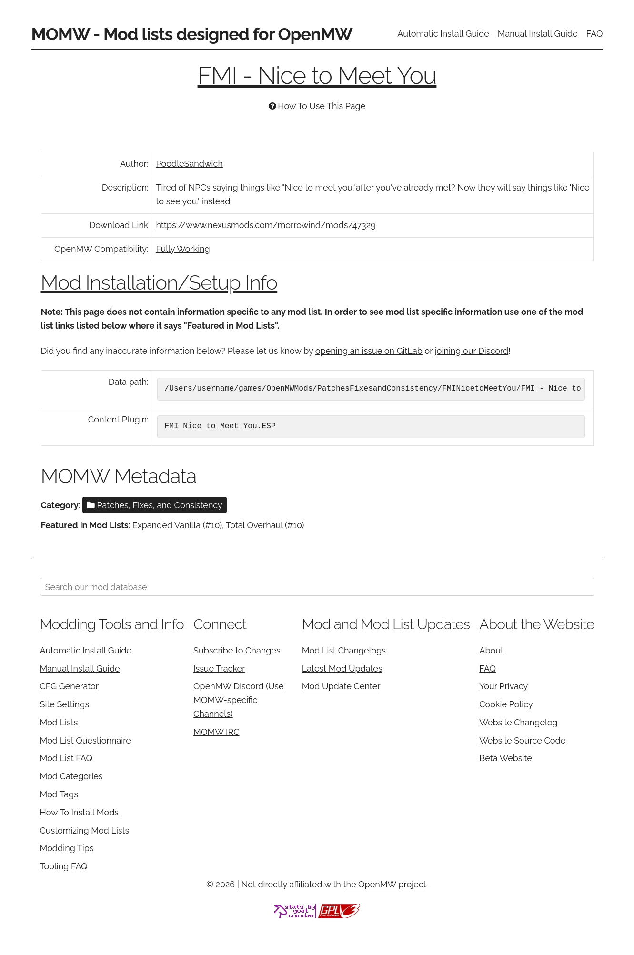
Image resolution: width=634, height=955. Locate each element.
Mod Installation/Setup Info (159, 282)
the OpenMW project (384, 884)
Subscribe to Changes (237, 650)
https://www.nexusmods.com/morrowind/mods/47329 (266, 225)
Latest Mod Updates (342, 668)
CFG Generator (69, 686)
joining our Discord (471, 351)
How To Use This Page (321, 106)
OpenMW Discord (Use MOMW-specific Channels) (238, 700)
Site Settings (65, 704)
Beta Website (505, 758)
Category (60, 505)
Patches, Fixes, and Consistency (154, 505)
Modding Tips (67, 848)
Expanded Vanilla (166, 525)
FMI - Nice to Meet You (317, 75)
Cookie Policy (506, 704)
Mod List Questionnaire (85, 740)
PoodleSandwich (189, 164)
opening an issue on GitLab (369, 351)
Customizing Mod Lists (85, 830)
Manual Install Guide (538, 34)
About (491, 650)
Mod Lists (109, 525)
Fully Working (183, 249)
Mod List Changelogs (344, 650)
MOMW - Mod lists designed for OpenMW (191, 34)
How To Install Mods (79, 812)
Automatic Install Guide (443, 34)
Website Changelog (518, 722)
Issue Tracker (219, 668)
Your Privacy (503, 686)
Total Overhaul (254, 525)
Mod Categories (71, 776)
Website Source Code (522, 740)
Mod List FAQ (66, 758)
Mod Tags (59, 794)
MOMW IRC (216, 732)
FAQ (594, 34)
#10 (212, 525)
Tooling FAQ (64, 866)
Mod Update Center (341, 686)
